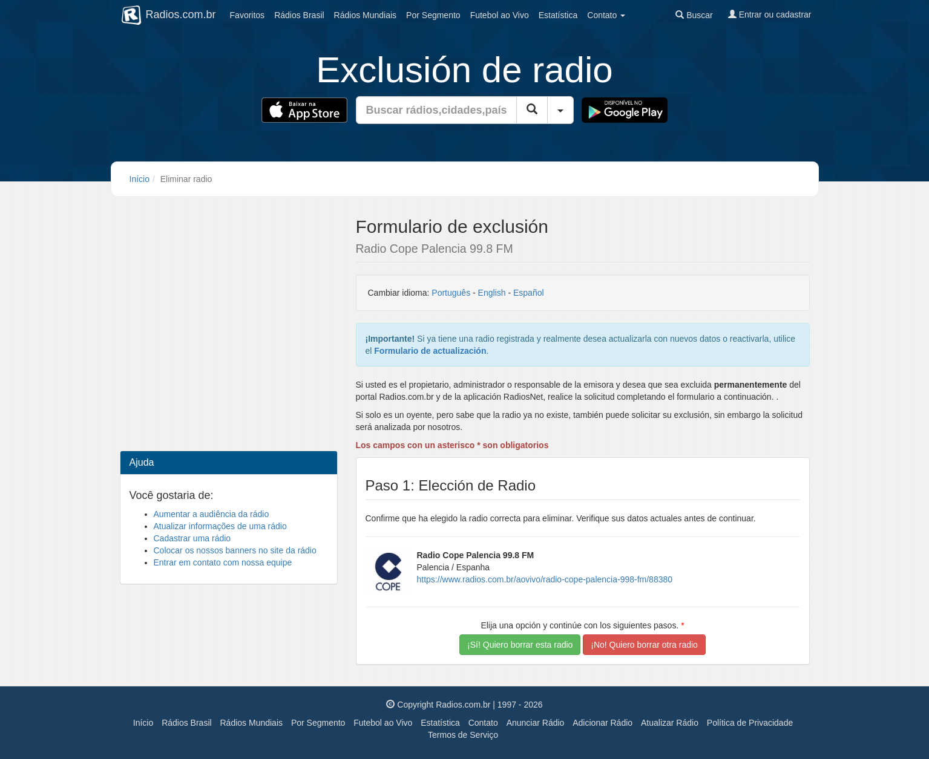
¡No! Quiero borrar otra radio (644, 645)
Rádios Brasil (186, 723)
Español (528, 293)
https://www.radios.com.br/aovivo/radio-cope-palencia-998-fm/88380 (545, 579)
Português (451, 293)
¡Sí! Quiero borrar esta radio (520, 645)
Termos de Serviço (463, 735)
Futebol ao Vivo (382, 723)
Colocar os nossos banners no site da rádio (235, 550)
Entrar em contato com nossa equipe (223, 562)
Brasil (299, 15)
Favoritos (247, 15)
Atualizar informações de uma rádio (220, 526)
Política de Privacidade (750, 723)
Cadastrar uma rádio (192, 538)
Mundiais (365, 15)
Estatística (558, 15)
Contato (483, 723)
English (492, 293)
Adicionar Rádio (602, 723)
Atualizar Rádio (669, 723)
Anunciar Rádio (536, 723)
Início (139, 179)
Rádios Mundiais (251, 723)
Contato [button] (606, 15)
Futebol (499, 15)
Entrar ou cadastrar (770, 14)
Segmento (433, 15)
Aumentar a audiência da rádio (211, 514)
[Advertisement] (229, 296)
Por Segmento (318, 723)
